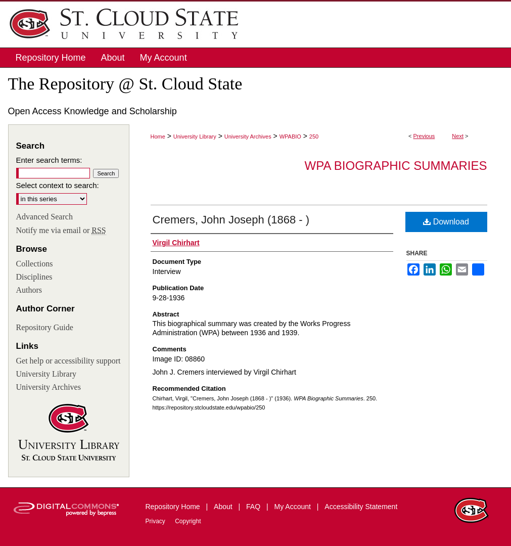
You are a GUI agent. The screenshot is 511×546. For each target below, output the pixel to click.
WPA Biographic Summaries (396, 165)
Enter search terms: (49, 160)
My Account (293, 507)
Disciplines (34, 276)
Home (158, 136)
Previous (424, 136)
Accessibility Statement (360, 507)
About (224, 507)
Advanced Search (44, 216)
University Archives (247, 136)
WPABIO (290, 136)
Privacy (156, 521)
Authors (29, 290)
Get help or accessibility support (68, 360)
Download (446, 221)
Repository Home (174, 507)
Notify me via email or (61, 230)
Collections (34, 263)
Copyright (188, 521)
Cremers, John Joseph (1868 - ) (231, 219)
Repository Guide (44, 327)
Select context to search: (57, 185)
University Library (194, 136)
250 (313, 136)
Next (457, 136)
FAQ (254, 507)
